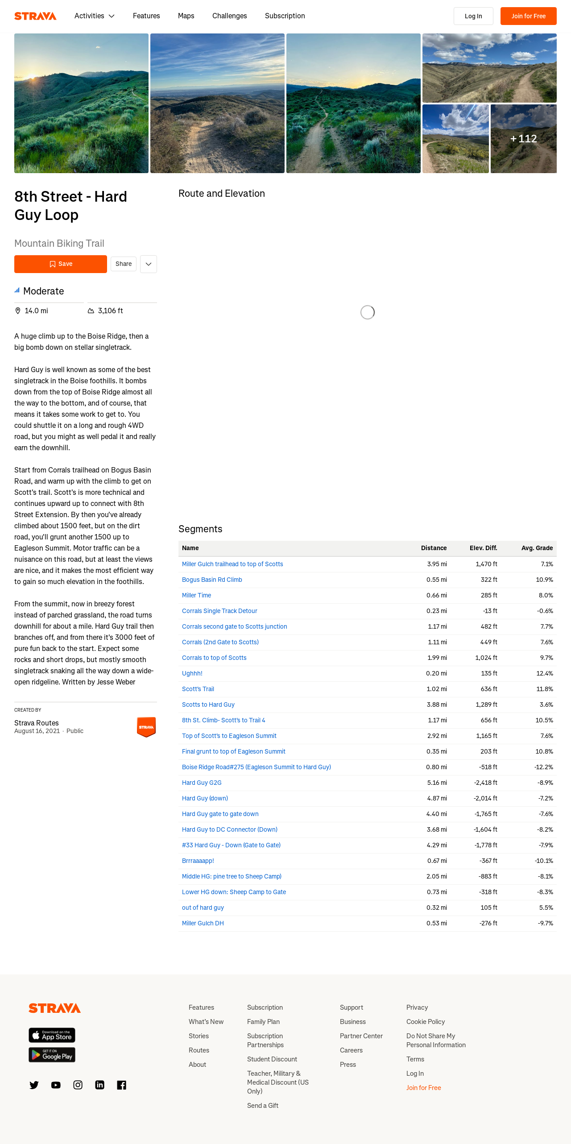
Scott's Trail (198, 689)
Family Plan (263, 1021)
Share (124, 264)
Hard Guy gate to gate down (220, 814)
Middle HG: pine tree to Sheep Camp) (231, 876)
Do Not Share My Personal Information (436, 1040)
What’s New (206, 1021)
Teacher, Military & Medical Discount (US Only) (278, 1082)
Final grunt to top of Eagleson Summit (234, 751)
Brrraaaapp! (198, 861)
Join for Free (529, 16)
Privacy (417, 1007)
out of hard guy (203, 908)
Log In (473, 16)
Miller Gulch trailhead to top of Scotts (232, 564)
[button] (81, 103)
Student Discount (272, 1059)
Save (60, 264)
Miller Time (196, 595)
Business (353, 1021)
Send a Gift (262, 1105)
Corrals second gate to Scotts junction (234, 626)
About (197, 1064)
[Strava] (35, 16)
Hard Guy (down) (205, 798)
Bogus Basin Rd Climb (212, 580)
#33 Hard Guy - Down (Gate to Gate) (231, 845)
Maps (186, 16)
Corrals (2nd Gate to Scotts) (220, 642)
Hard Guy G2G (202, 783)
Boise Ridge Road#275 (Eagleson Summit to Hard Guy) (256, 767)
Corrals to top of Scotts (214, 658)
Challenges (229, 16)
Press (348, 1064)
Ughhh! (192, 673)
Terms (415, 1059)
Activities (94, 16)
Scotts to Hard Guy (208, 704)
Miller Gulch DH (203, 923)
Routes (199, 1050)
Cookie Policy (425, 1021)
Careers (351, 1050)
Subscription (285, 16)
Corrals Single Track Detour (219, 611)
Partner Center (361, 1036)
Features (146, 16)
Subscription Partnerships (265, 1040)
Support (351, 1007)
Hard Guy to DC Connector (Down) (229, 829)
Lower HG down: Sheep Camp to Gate (234, 892)
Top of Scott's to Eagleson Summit (229, 736)
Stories (199, 1036)
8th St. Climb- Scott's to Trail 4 (223, 720)
